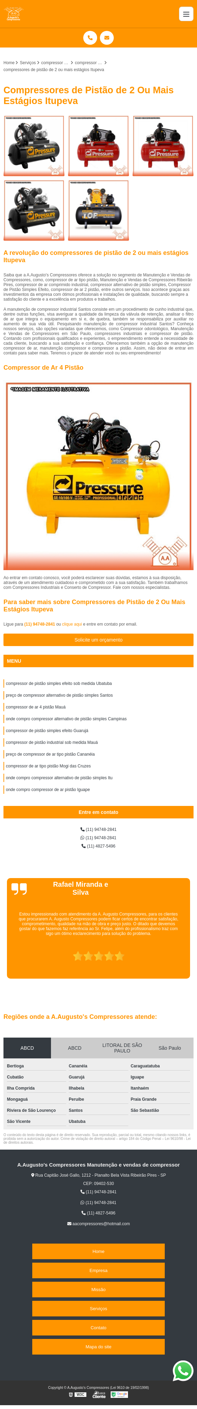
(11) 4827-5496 (98, 846)
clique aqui (72, 624)
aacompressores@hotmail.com (98, 1223)
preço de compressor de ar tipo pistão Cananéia (50, 754)
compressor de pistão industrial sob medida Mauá (52, 742)
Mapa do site (98, 1346)
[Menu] (186, 14)
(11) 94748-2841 (40, 624)
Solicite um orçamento (99, 640)
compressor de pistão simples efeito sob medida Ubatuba (59, 683)
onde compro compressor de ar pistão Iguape (48, 789)
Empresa (98, 1270)
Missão (98, 1289)
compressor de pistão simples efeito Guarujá (47, 730)
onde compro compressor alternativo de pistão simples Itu (59, 777)
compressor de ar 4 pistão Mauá (36, 707)
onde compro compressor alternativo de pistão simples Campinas (66, 718)
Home (99, 1251)
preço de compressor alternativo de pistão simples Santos (59, 695)
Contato (98, 1327)
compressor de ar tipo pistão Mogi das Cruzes (48, 766)
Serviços (98, 1308)
